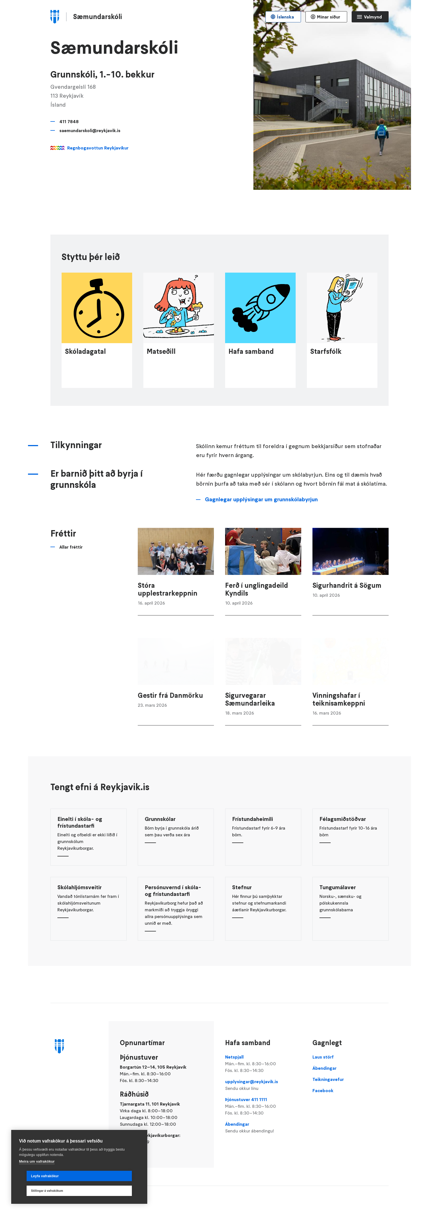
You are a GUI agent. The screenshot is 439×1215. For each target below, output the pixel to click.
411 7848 (69, 121)
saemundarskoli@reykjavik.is (89, 130)
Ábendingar (263, 1127)
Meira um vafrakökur (37, 1176)
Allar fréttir (71, 571)
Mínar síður (328, 17)
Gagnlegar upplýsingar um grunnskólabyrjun (261, 523)
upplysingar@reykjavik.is (263, 1085)
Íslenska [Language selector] (285, 17)
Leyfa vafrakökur (37, 1191)
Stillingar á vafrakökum (106, 1190)
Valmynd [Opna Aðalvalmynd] (373, 17)
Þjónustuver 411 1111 (263, 1106)
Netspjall (263, 1064)
